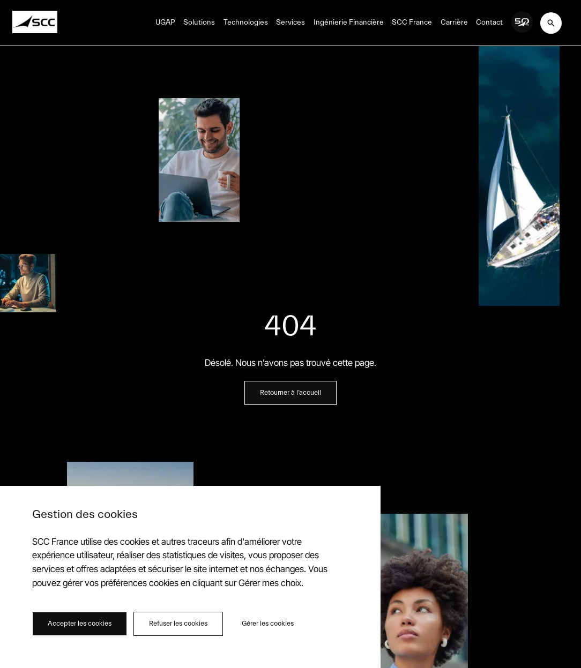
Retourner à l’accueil (290, 392)
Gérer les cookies (268, 623)
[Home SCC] (34, 23)
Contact (489, 22)
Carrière (454, 22)
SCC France (412, 22)
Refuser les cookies (178, 623)
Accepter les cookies (79, 623)
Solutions (199, 22)
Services (290, 22)
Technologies (246, 22)
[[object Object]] (551, 23)
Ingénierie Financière (349, 22)
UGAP (165, 22)
